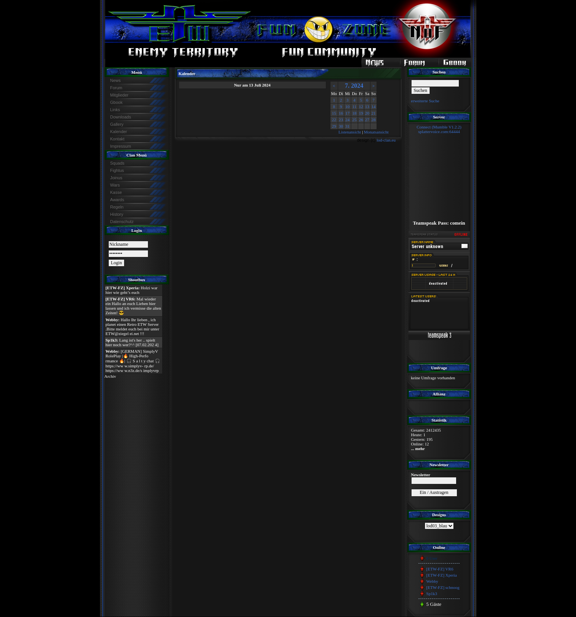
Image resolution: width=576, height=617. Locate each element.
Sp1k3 (431, 593)
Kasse (116, 192)
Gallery (117, 124)
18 (354, 113)
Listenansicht (350, 132)
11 (354, 106)
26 (361, 119)
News (115, 80)
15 (334, 113)
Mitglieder (119, 95)
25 (354, 119)
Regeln (117, 207)
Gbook (116, 102)
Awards (117, 199)
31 (347, 126)
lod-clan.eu (386, 140)
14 (373, 106)
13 (367, 106)
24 (347, 119)
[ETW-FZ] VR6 (439, 569)
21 (373, 113)
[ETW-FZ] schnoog (442, 587)
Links (115, 109)
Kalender (118, 131)
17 (347, 113)
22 (334, 119)
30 (341, 126)
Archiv (110, 376)
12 (361, 106)
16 (341, 113)
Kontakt (117, 139)
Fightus (117, 170)
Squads (117, 163)
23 (341, 119)
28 (373, 119)
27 (367, 119)
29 (334, 126)
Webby (432, 581)
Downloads (120, 117)
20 (367, 113)
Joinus (116, 177)
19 (361, 113)
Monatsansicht (376, 132)
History (116, 214)
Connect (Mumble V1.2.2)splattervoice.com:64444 (439, 129)
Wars (115, 185)
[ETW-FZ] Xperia (441, 575)
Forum (116, 87)
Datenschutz (122, 221)
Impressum (120, 146)
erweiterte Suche (425, 100)
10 (347, 106)
